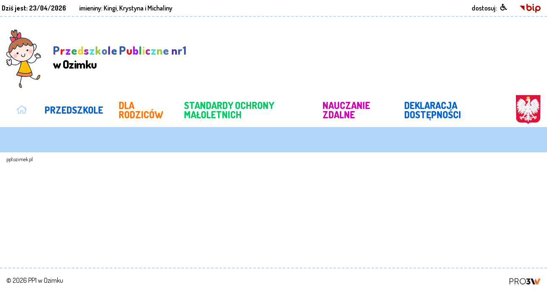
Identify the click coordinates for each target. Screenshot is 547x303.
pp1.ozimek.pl (19, 154)
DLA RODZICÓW (130, 106)
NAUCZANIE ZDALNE (339, 106)
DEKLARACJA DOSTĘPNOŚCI (426, 106)
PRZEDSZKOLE (70, 107)
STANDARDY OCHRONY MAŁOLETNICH (217, 106)
